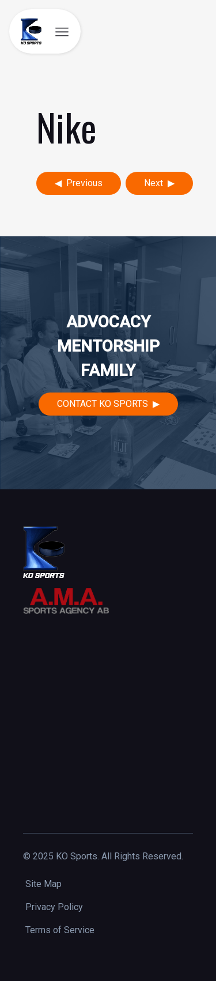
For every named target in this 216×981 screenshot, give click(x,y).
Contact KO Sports (102, 403)
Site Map (43, 883)
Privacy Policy (54, 906)
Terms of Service (59, 930)
